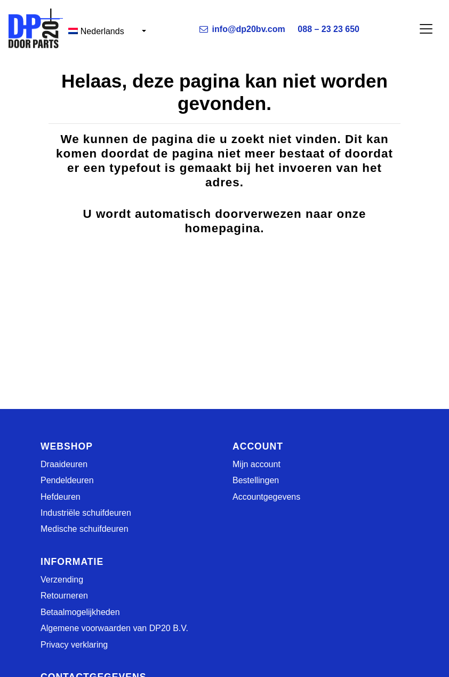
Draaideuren (64, 464)
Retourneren (64, 595)
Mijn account (256, 464)
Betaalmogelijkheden (80, 612)
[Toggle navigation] (426, 29)
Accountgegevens (266, 496)
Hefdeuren (61, 496)
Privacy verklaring (74, 644)
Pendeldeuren (67, 480)
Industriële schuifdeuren (86, 512)
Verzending (62, 579)
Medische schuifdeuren (85, 528)
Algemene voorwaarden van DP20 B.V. (114, 628)
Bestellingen (255, 480)
